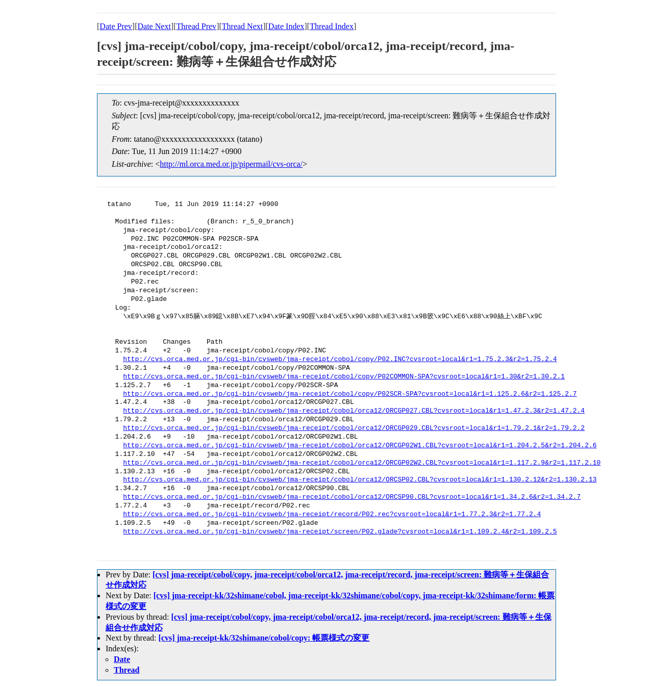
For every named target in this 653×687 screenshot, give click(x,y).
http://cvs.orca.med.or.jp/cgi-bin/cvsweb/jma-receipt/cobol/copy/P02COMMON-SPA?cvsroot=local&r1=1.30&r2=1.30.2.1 (344, 376)
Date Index (286, 26)
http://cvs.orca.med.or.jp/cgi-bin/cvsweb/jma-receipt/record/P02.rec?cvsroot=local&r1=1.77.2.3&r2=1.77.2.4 (332, 514)
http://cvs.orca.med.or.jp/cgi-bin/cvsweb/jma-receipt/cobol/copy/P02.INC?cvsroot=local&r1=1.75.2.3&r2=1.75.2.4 (340, 359)
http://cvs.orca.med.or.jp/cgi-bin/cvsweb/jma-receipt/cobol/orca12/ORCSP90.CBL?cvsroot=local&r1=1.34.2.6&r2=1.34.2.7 (352, 497)
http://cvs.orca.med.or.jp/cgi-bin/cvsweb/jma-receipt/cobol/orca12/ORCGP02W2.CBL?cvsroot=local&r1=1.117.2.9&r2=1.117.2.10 (361, 463)
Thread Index (332, 26)
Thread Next (242, 26)
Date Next (154, 26)
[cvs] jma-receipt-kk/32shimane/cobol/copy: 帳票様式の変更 (264, 637)
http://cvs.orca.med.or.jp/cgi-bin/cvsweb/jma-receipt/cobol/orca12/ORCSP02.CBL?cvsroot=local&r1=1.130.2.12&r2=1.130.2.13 (359, 480)
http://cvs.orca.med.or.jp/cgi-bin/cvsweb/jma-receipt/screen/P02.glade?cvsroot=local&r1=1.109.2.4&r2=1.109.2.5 (340, 532)
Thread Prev (196, 26)
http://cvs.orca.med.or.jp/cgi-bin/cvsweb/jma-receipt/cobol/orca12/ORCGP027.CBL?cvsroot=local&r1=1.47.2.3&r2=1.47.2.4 (354, 411)
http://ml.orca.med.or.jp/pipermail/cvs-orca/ (231, 164)
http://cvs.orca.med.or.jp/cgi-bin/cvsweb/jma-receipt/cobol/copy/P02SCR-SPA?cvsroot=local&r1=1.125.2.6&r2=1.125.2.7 (349, 394)
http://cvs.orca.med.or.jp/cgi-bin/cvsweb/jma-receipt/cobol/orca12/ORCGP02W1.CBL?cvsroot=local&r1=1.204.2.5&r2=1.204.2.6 (359, 445)
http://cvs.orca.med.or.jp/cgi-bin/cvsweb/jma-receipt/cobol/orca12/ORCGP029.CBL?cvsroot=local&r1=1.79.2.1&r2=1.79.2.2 (354, 428)
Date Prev (115, 26)
